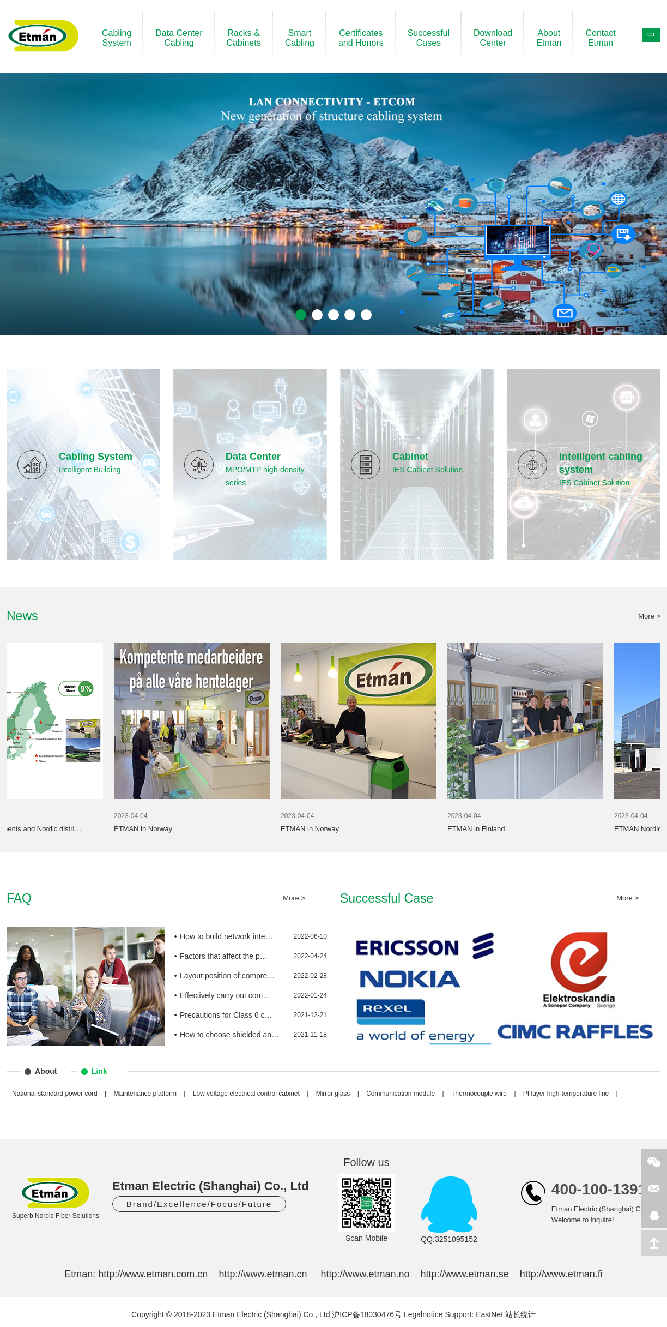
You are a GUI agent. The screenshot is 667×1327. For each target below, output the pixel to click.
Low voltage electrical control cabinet (246, 1093)
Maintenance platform (145, 1093)
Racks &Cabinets (244, 37)
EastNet (489, 1314)
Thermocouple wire (479, 1093)
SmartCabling (299, 37)
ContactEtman (600, 37)
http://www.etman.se (465, 1274)
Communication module (400, 1093)
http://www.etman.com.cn (153, 1274)
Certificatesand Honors (361, 37)
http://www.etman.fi (561, 1274)
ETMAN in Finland (485, 829)
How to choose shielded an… (229, 1034)
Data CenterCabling (178, 37)
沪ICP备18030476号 (367, 1314)
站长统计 (520, 1314)
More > (649, 616)
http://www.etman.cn (263, 1274)
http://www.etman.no (364, 1274)
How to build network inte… (226, 936)
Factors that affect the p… (224, 956)
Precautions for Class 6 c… (226, 1015)
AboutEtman (548, 37)
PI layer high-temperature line (566, 1093)
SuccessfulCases (429, 37)
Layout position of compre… (227, 975)
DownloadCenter (493, 37)
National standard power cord (55, 1093)
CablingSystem (116, 37)
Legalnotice (423, 1314)
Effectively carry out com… (225, 995)
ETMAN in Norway (153, 829)
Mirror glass (333, 1093)
